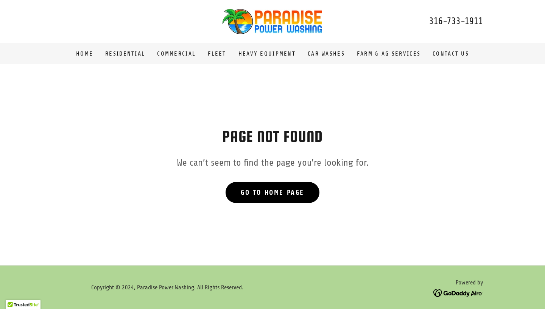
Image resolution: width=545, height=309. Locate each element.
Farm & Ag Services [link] (388, 53)
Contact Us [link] (451, 53)
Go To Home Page (272, 192)
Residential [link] (125, 53)
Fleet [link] (217, 53)
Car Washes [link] (326, 53)
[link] (272, 21)
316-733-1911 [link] (456, 21)
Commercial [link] (176, 53)
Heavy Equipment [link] (267, 53)
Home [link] (84, 53)
